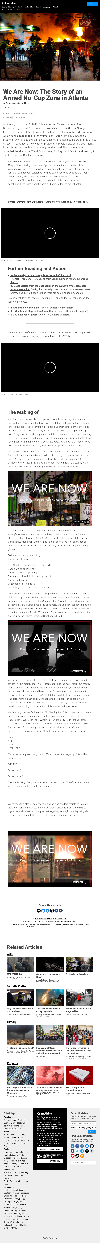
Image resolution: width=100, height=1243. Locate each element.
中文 (16, 1202)
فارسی (21, 1207)
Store (32, 7)
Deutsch (7, 1193)
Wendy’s (52, 128)
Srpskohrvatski (21, 1210)
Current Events (16, 113)
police (25, 922)
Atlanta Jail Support (26, 314)
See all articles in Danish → (13, 10)
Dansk (20, 1216)
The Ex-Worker (10, 1172)
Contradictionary (11, 1155)
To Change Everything (19, 1140)
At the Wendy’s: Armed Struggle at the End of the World (40, 275)
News (9, 1126)
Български (9, 1202)
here (56, 314)
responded (25, 135)
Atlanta (29, 922)
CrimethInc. (9, 3)
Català (16, 1222)
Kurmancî (15, 1225)
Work (21, 1155)
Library (11, 7)
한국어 (7, 1213)
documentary (62, 922)
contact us (48, 336)
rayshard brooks (51, 922)
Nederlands (9, 1210)
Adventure (12, 1120)
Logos (6, 1140)
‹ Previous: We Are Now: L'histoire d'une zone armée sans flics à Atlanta (31, 925)
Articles (7, 1117)
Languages (47, 7)
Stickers (7, 1137)
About (55, 7)
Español (9, 117)
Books (4, 7)
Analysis (21, 1120)
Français (22, 117)
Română (14, 1213)
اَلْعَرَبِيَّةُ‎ (21, 1213)
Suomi (15, 117)
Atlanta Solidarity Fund (27, 307)
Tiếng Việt (8, 1222)
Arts (7, 113)
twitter (53, 307)
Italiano (22, 1190)
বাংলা (6, 1216)
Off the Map (18, 1166)
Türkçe (14, 1207)
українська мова (20, 1219)
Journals (13, 1134)
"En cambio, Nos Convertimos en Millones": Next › (72, 925)
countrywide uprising (79, 132)
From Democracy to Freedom (16, 1152)
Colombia (78, 807)
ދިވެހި (21, 1222)
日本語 (22, 1199)
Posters (21, 1134)
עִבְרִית (26, 1216)
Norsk (22, 1225)
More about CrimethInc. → (51, 1149)
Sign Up (92, 1131)
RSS (12, 1117)
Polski (23, 1196)
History (24, 113)
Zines (6, 1134)
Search (38, 7)
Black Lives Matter (39, 922)
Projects (31, 113)
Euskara (23, 1204)
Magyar (7, 1207)
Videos (14, 1137)
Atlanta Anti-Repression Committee (33, 311)
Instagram (67, 307)
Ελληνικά (8, 1199)
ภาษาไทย (8, 1219)
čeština (16, 1204)
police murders (72, 922)
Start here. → (56, 1161)
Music (20, 1137)
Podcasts (25, 7)
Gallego (7, 1225)
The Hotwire (18, 1175)
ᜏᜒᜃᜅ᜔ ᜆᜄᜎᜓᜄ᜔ (10, 1228)
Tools (17, 7)
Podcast (7, 1169)
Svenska (13, 1216)
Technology (17, 1126)
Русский (16, 1196)
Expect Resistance (12, 1158)
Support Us (92, 4)
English (7, 1190)
